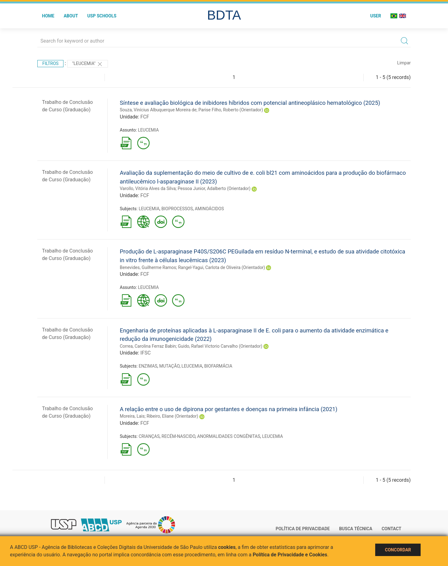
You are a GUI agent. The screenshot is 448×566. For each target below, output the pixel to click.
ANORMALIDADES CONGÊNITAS (228, 436)
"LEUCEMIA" (87, 64)
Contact (391, 528)
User (375, 15)
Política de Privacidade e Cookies (290, 555)
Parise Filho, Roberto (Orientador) (230, 109)
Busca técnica (355, 528)
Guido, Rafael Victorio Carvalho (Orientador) (220, 346)
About (71, 15)
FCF (144, 117)
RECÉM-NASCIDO (178, 436)
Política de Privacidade (303, 528)
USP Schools (102, 15)
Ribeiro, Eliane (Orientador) (172, 416)
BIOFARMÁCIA (218, 366)
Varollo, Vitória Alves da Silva (148, 188)
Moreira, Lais (132, 416)
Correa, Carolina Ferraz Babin (148, 346)
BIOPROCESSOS (177, 208)
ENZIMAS (148, 366)
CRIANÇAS (149, 436)
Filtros (50, 63)
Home (48, 15)
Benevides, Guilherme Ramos (148, 267)
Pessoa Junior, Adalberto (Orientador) (214, 188)
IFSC (145, 353)
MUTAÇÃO (169, 366)
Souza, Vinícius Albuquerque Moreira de (158, 109)
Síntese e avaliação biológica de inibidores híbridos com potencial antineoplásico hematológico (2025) (250, 103)
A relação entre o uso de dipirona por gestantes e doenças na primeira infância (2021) (229, 409)
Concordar (398, 549)
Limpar (404, 62)
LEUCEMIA (148, 130)
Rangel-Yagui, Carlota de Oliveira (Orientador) (221, 267)
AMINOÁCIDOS (209, 208)
